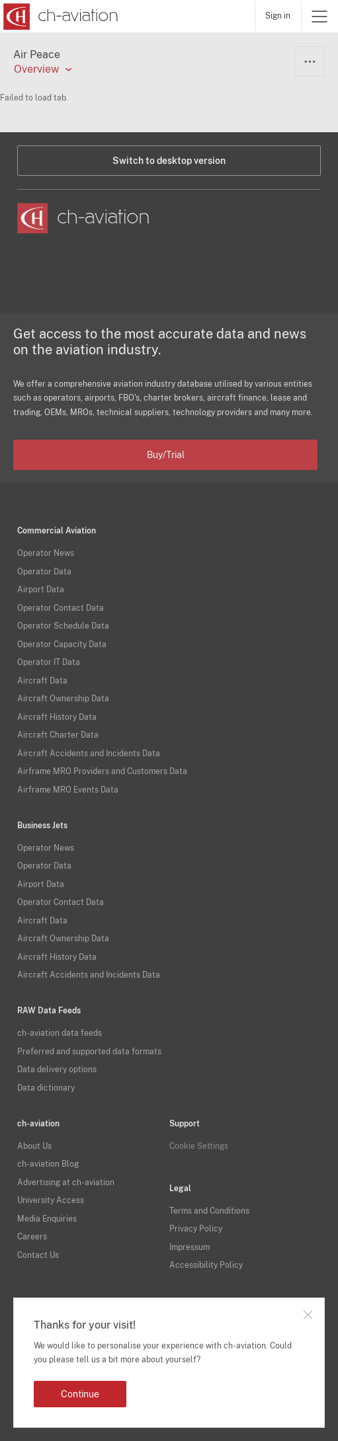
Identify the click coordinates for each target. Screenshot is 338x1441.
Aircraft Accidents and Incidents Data (88, 753)
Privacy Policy (195, 1228)
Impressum (189, 1247)
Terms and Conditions (209, 1211)
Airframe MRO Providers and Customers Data (102, 771)
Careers (32, 1236)
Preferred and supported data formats (89, 1051)
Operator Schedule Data (63, 626)
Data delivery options (57, 1069)
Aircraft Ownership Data (63, 698)
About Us (34, 1146)
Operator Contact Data (60, 608)
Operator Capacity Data (61, 644)
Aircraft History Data (57, 717)
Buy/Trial (166, 454)
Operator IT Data (48, 662)
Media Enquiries (47, 1219)
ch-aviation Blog (48, 1164)
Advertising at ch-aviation (65, 1182)
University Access (50, 1200)
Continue (80, 1394)
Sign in (277, 15)
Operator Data (44, 571)
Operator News (45, 553)
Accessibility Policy (206, 1265)
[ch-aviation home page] (59, 16)
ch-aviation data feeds (59, 1033)
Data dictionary (46, 1088)
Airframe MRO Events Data (67, 790)
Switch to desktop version (169, 160)
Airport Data (40, 589)
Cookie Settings (198, 1146)
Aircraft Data (42, 680)
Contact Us (38, 1255)
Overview (36, 69)
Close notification (307, 1314)
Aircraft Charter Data (58, 735)
